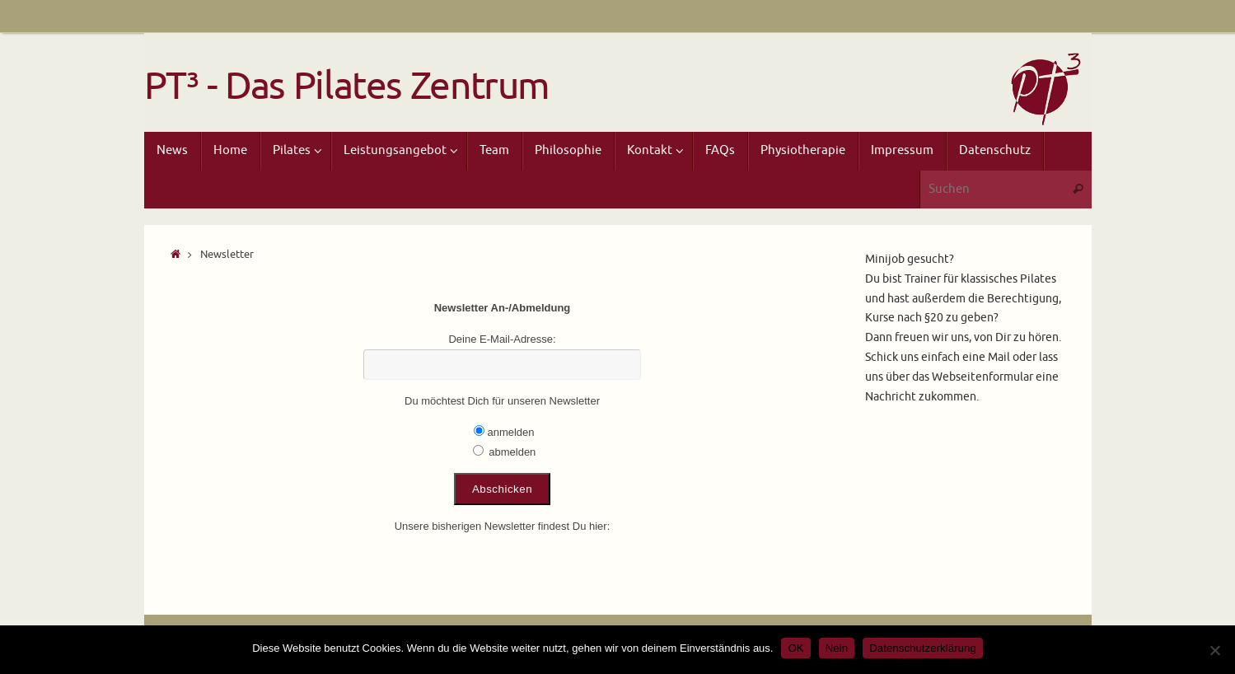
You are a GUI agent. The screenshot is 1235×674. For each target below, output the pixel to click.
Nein (837, 648)
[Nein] (1214, 650)
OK (795, 648)
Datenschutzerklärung (922, 648)
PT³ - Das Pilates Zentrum (347, 87)
